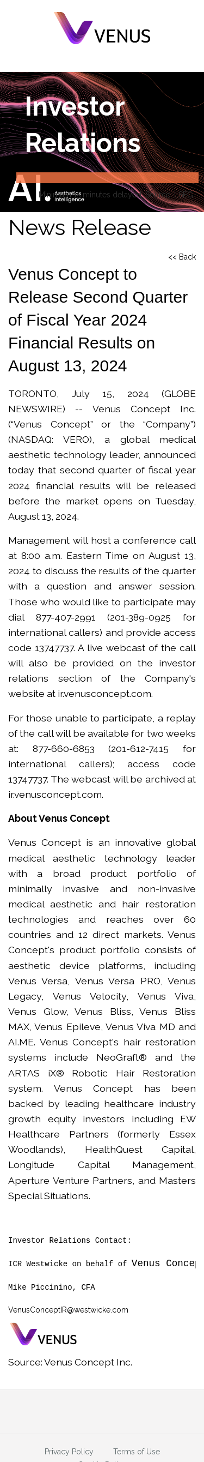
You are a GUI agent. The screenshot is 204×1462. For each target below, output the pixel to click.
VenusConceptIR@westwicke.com (68, 1309)
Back (187, 256)
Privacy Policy (69, 1451)
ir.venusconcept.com (104, 693)
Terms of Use (136, 1451)
